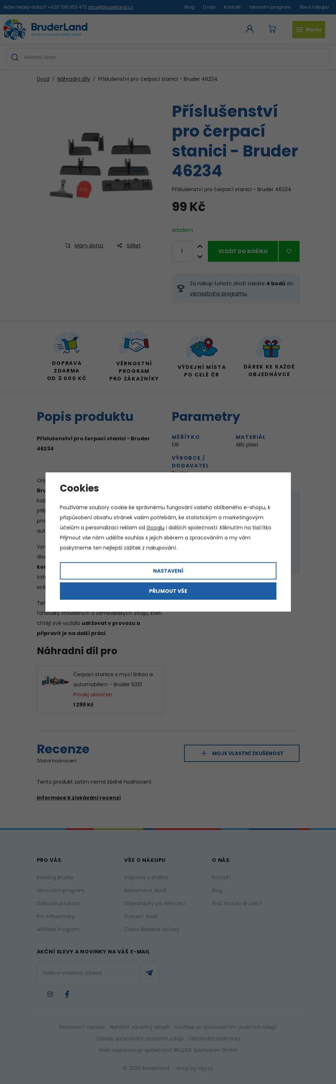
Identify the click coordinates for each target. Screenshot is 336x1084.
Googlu (156, 527)
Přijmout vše (168, 591)
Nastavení (168, 570)
